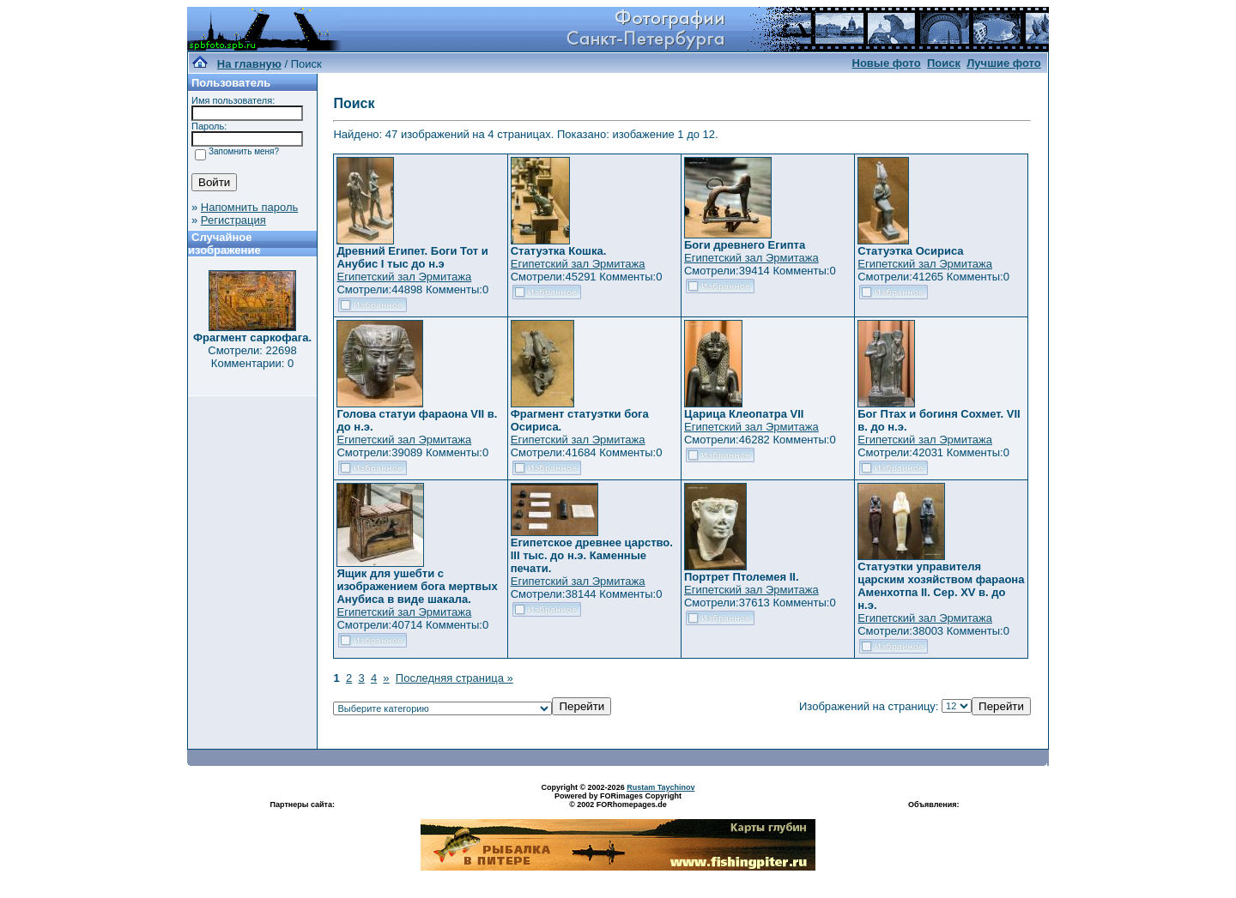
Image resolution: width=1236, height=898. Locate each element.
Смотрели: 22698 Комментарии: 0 (252, 357)
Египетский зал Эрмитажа (403, 276)
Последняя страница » (454, 678)
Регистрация (233, 220)
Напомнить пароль (249, 207)
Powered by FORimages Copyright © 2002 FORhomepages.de (618, 800)
